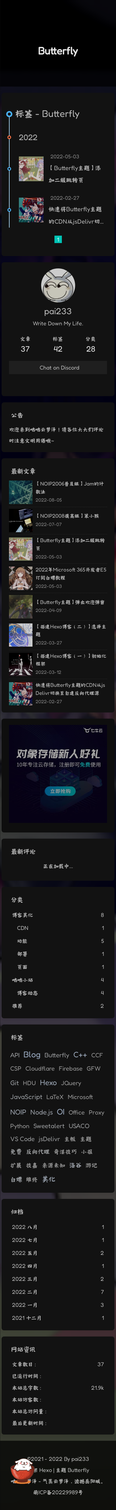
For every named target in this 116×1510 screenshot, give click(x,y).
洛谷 (75, 1165)
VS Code (22, 1139)
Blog (32, 1054)
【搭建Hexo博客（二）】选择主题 (71, 630)
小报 (87, 1151)
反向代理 (37, 1151)
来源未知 (53, 1165)
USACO (79, 1126)
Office (77, 1112)
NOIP (18, 1112)
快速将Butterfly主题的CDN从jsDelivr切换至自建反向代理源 (75, 216)
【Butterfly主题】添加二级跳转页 (75, 174)
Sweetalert (49, 1126)
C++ (80, 1054)
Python (19, 1126)
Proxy (96, 1112)
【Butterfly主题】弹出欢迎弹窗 (70, 602)
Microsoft (80, 1097)
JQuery (71, 1083)
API (14, 1055)
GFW (94, 1068)
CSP (15, 1068)
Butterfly (57, 1055)
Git (14, 1083)
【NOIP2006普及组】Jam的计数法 (70, 487)
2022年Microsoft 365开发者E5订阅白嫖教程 (71, 573)
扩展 (16, 1165)
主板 (70, 1139)
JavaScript (26, 1097)
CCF (97, 1055)
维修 (32, 1179)
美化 (48, 1178)
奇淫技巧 (65, 1151)
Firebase (71, 1068)
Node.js (41, 1112)
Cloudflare (40, 1068)
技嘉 (32, 1165)
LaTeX (55, 1097)
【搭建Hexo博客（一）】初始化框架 (71, 659)
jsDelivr (49, 1139)
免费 (16, 1151)
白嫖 (16, 1179)
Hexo (48, 1082)
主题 (86, 1139)
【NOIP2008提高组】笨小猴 (67, 515)
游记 (91, 1165)
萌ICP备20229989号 (58, 1492)
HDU (29, 1083)
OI (61, 1111)
